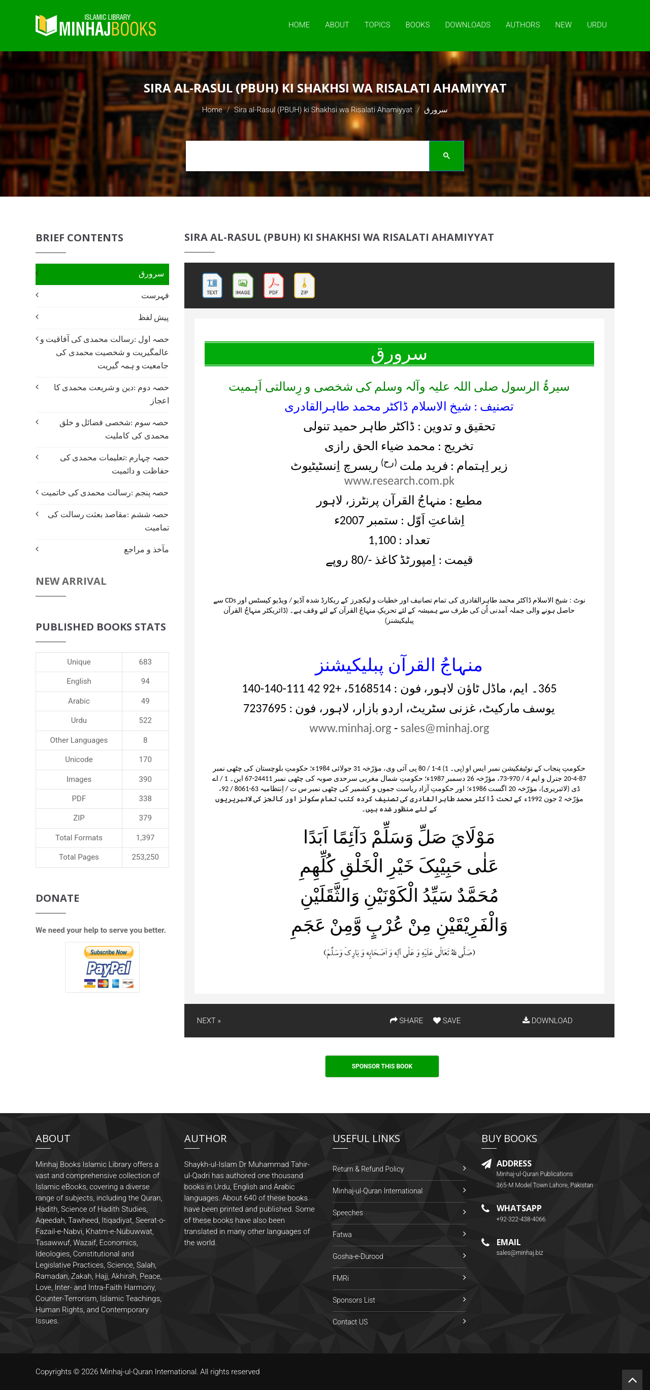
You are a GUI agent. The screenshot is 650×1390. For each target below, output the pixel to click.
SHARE (407, 1020)
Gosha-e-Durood (358, 1256)
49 (145, 701)
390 (145, 779)
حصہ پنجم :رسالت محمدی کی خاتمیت (105, 492)
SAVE (447, 1020)
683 (145, 662)
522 (145, 720)
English (79, 681)
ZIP (79, 818)
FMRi (341, 1278)
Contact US (350, 1322)
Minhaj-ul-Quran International (377, 1191)
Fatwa (342, 1234)
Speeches (348, 1213)
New (563, 24)
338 (145, 798)
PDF (79, 798)
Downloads (468, 24)
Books (418, 24)
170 (145, 759)
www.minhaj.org (350, 727)
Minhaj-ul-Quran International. (149, 1371)
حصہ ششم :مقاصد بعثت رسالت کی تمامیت (108, 521)
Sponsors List (354, 1300)
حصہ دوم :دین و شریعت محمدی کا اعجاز (111, 394)
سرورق (151, 273)
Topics (378, 24)
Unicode (78, 759)
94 (145, 681)
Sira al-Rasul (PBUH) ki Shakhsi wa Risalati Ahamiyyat (323, 109)
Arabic (79, 701)
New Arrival (71, 581)
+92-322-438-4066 (521, 1219)
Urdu (597, 24)
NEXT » (209, 1020)
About (337, 24)
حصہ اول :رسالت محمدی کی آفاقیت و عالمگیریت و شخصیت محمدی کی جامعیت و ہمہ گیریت (104, 352)
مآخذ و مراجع (146, 549)
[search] (321, 157)
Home (299, 24)
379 (145, 818)
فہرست (155, 295)
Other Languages (79, 740)
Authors (523, 24)
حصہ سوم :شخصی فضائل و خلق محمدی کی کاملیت (114, 429)
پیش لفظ (153, 317)
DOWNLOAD (547, 1020)
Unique (78, 662)
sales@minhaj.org (445, 727)
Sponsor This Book (382, 1066)
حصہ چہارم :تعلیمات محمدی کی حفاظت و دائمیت (114, 464)
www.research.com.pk (399, 480)
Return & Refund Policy (368, 1169)
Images (79, 779)
